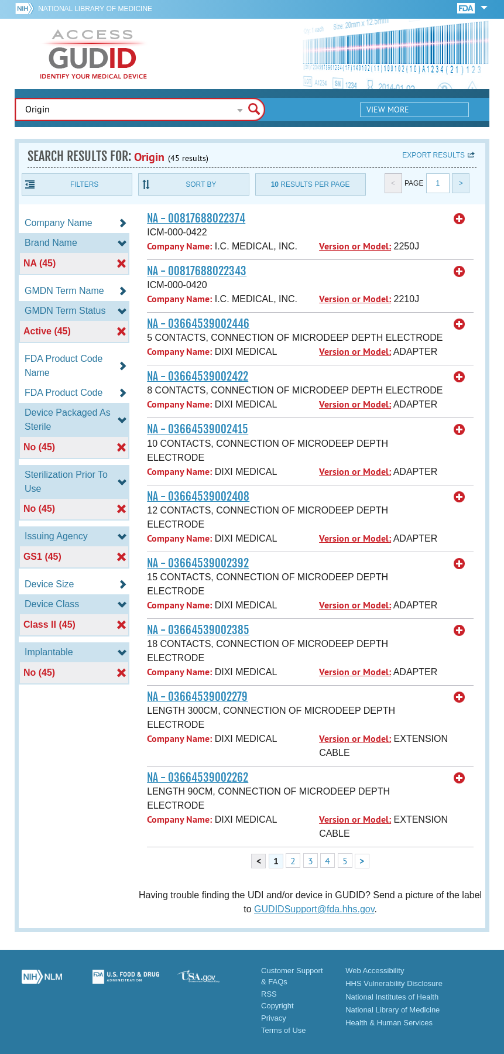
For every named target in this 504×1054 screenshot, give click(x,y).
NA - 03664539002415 (197, 429)
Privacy (273, 1018)
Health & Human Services (389, 1022)
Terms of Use (283, 1030)
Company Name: (179, 246)
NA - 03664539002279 (197, 697)
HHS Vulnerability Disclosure (394, 983)
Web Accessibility (374, 970)
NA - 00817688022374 (196, 218)
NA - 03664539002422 (197, 376)
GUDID (93, 54)
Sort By (201, 184)
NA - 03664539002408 (198, 497)
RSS (269, 994)
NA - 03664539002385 (198, 630)
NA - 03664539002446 (198, 324)
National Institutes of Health (391, 997)
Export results (433, 155)
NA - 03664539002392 (198, 563)
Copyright (277, 1005)
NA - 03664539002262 (197, 778)
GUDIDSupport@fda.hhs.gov (314, 909)
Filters (84, 184)
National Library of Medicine (95, 9)
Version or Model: (355, 246)
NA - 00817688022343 (196, 271)
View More (387, 109)
